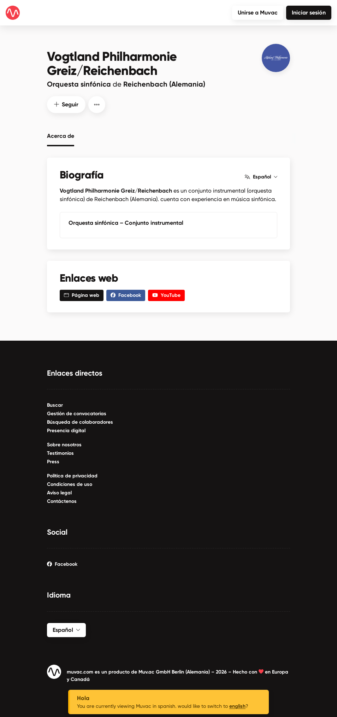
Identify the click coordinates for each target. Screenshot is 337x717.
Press (53, 461)
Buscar (55, 404)
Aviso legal (59, 492)
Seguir (66, 103)
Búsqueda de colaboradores (80, 421)
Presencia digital (66, 430)
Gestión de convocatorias (76, 413)
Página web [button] (81, 295)
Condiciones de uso (69, 484)
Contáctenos (62, 501)
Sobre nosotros (64, 444)
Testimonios (60, 452)
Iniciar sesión (309, 12)
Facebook (62, 563)
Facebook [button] (126, 295)
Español (260, 176)
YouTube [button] (166, 295)
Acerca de (60, 134)
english (237, 706)
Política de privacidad (72, 475)
